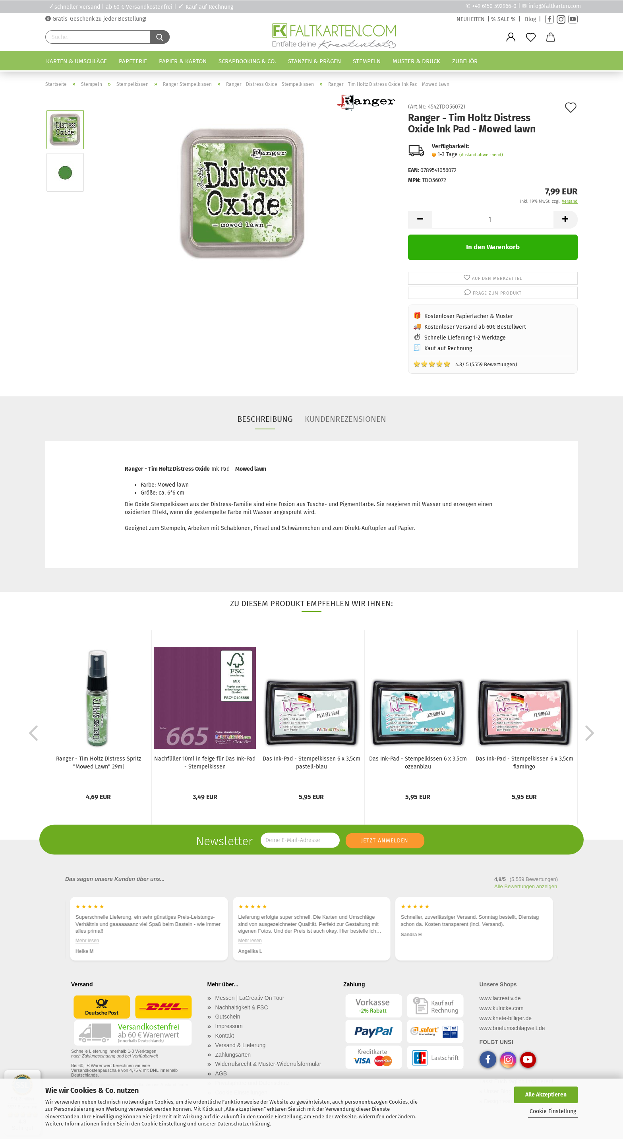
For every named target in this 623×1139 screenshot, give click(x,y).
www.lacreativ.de (500, 998)
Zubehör (465, 61)
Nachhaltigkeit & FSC (241, 1007)
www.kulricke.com (502, 1008)
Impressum (229, 1026)
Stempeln (367, 61)
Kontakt (224, 1035)
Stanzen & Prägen (314, 61)
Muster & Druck (416, 61)
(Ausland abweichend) (481, 154)
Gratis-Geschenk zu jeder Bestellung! (98, 19)
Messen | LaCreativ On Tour (249, 998)
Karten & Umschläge (76, 61)
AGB (221, 1073)
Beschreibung (265, 419)
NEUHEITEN (471, 19)
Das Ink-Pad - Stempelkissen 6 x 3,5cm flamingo (524, 762)
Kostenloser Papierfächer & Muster (468, 316)
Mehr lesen (87, 940)
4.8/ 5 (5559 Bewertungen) (465, 363)
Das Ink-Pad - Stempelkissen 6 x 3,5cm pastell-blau (311, 762)
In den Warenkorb (493, 247)
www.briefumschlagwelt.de (512, 1028)
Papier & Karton (183, 61)
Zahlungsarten (233, 1055)
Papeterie (133, 61)
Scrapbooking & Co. (247, 61)
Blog (530, 19)
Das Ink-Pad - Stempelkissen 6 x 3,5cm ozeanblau (418, 762)
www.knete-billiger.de (506, 1018)
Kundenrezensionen (345, 419)
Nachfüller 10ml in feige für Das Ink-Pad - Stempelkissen (204, 762)
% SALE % (503, 19)
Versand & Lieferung (240, 1045)
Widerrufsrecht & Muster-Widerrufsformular (268, 1064)
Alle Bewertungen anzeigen (525, 886)
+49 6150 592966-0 (494, 6)
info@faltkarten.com (554, 6)
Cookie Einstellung (553, 1111)
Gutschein (227, 1016)
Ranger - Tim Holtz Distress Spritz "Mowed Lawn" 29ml (98, 762)
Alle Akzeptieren (546, 1094)
